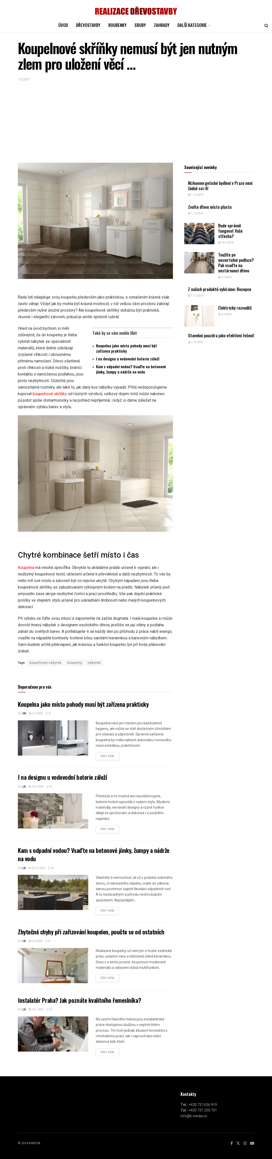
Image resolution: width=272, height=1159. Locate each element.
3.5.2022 (225, 277)
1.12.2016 (195, 195)
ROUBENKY (117, 25)
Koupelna (26, 567)
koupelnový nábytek (45, 662)
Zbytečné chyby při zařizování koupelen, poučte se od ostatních (91, 931)
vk (24, 713)
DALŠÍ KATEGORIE (192, 25)
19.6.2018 (225, 242)
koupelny (74, 662)
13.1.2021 (36, 1009)
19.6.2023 (36, 786)
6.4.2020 (35, 941)
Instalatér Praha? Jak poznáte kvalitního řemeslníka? (79, 1000)
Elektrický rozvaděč (235, 308)
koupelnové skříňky (50, 393)
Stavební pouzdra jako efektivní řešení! (221, 335)
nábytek (94, 662)
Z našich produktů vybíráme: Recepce (219, 289)
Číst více (107, 756)
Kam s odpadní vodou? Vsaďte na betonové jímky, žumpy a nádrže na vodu (131, 369)
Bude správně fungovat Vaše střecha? (230, 230)
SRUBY (140, 25)
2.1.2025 (35, 713)
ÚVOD (63, 25)
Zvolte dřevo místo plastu (210, 207)
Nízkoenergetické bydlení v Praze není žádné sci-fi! (220, 185)
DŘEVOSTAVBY (88, 25)
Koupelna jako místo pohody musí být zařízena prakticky (126, 348)
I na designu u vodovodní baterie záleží (127, 358)
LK (24, 786)
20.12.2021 (37, 868)
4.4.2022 (225, 314)
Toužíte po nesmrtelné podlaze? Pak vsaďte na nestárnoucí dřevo (236, 263)
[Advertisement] (136, 120)
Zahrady (161, 25)
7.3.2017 (24, 79)
